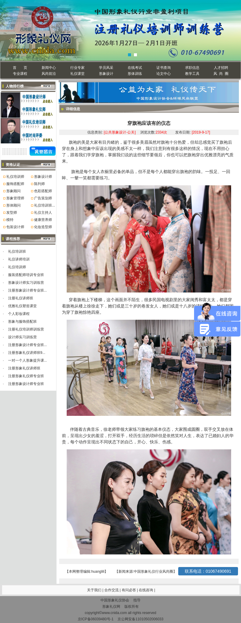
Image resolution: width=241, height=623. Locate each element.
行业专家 (77, 68)
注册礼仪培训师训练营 (26, 329)
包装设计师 (15, 227)
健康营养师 (43, 220)
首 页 (20, 68)
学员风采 (106, 68)
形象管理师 (15, 198)
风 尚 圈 (220, 74)
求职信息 (192, 68)
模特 (9, 220)
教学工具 (192, 74)
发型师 (11, 212)
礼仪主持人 (43, 212)
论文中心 (163, 74)
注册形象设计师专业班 (26, 384)
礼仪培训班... (44, 205)
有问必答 (129, 590)
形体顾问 (13, 205)
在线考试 (135, 68)
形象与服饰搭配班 (22, 321)
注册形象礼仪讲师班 (24, 368)
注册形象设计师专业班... (27, 290)
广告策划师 (43, 198)
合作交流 (112, 590)
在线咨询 (146, 590)
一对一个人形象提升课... (27, 360)
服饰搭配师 (15, 184)
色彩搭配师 (43, 191)
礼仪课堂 (77, 74)
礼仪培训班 (17, 251)
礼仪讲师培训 (19, 259)
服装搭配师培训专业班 (26, 275)
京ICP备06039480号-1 (96, 619)
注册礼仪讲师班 (20, 298)
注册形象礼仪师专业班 (26, 376)
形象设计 (106, 74)
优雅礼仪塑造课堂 (22, 306)
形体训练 (135, 74)
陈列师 (39, 184)
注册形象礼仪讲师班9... (26, 353)
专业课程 (20, 74)
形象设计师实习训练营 (26, 283)
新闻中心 (49, 68)
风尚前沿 (49, 74)
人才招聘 (221, 68)
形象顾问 (13, 191)
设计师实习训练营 (22, 337)
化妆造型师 (43, 227)
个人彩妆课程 (19, 314)
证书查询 (163, 68)
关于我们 (94, 590)
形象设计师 (43, 177)
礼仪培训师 (15, 177)
